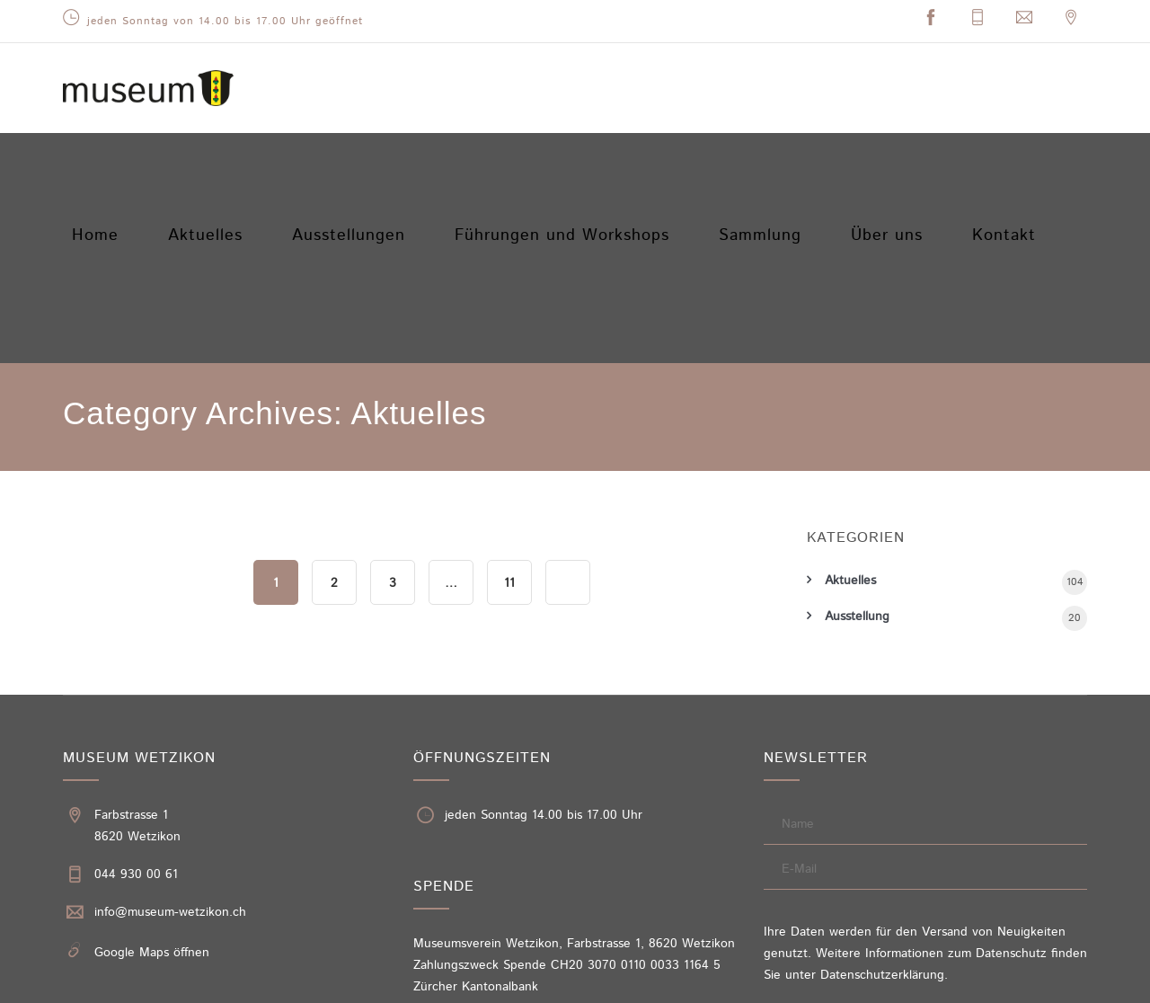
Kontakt (1020, 160)
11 (509, 407)
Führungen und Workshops (570, 160)
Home (101, 160)
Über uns (894, 160)
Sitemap (1083, 983)
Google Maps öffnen (151, 777)
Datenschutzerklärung (882, 799)
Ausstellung (857, 440)
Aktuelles (220, 160)
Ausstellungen (366, 160)
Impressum (896, 983)
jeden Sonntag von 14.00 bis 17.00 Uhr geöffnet (225, 21)
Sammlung (761, 160)
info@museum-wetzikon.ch (170, 736)
